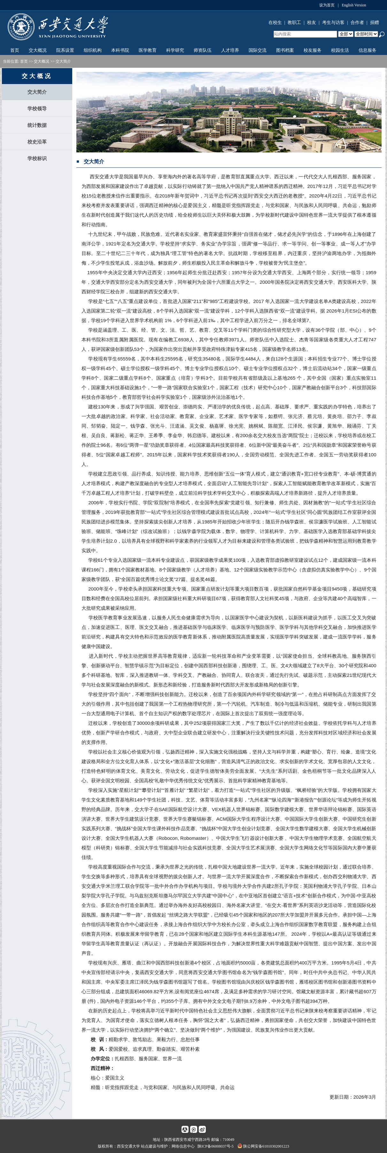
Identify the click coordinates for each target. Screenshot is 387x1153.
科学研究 (175, 50)
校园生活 (340, 50)
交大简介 (63, 61)
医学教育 (148, 50)
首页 (14, 50)
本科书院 (120, 50)
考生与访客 (333, 22)
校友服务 (312, 50)
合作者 (357, 22)
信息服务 (367, 50)
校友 (311, 22)
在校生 (275, 22)
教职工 (294, 22)
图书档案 (285, 50)
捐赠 (374, 22)
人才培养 (230, 50)
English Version (354, 5)
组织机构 (93, 50)
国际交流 (258, 50)
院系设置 (65, 50)
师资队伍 (203, 50)
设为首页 (327, 5)
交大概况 (38, 50)
